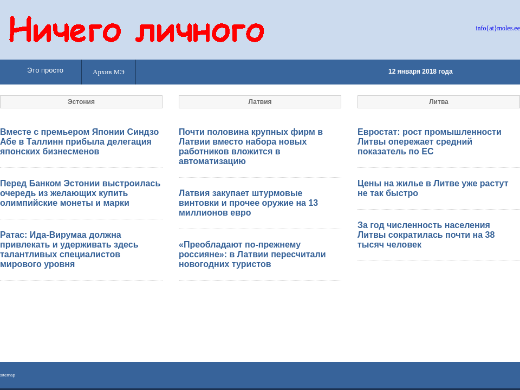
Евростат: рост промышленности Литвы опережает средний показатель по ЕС (430, 141)
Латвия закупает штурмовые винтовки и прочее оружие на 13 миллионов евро (248, 202)
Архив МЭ (109, 72)
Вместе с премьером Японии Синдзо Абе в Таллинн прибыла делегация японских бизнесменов (79, 141)
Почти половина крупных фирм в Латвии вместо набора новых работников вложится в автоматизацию (251, 146)
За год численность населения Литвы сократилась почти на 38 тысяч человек (426, 234)
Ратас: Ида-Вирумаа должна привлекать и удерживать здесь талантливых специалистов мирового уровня (69, 249)
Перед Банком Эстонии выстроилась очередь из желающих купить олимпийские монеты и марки (80, 193)
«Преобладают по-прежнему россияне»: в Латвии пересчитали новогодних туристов (252, 254)
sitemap (7, 375)
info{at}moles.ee (498, 28)
